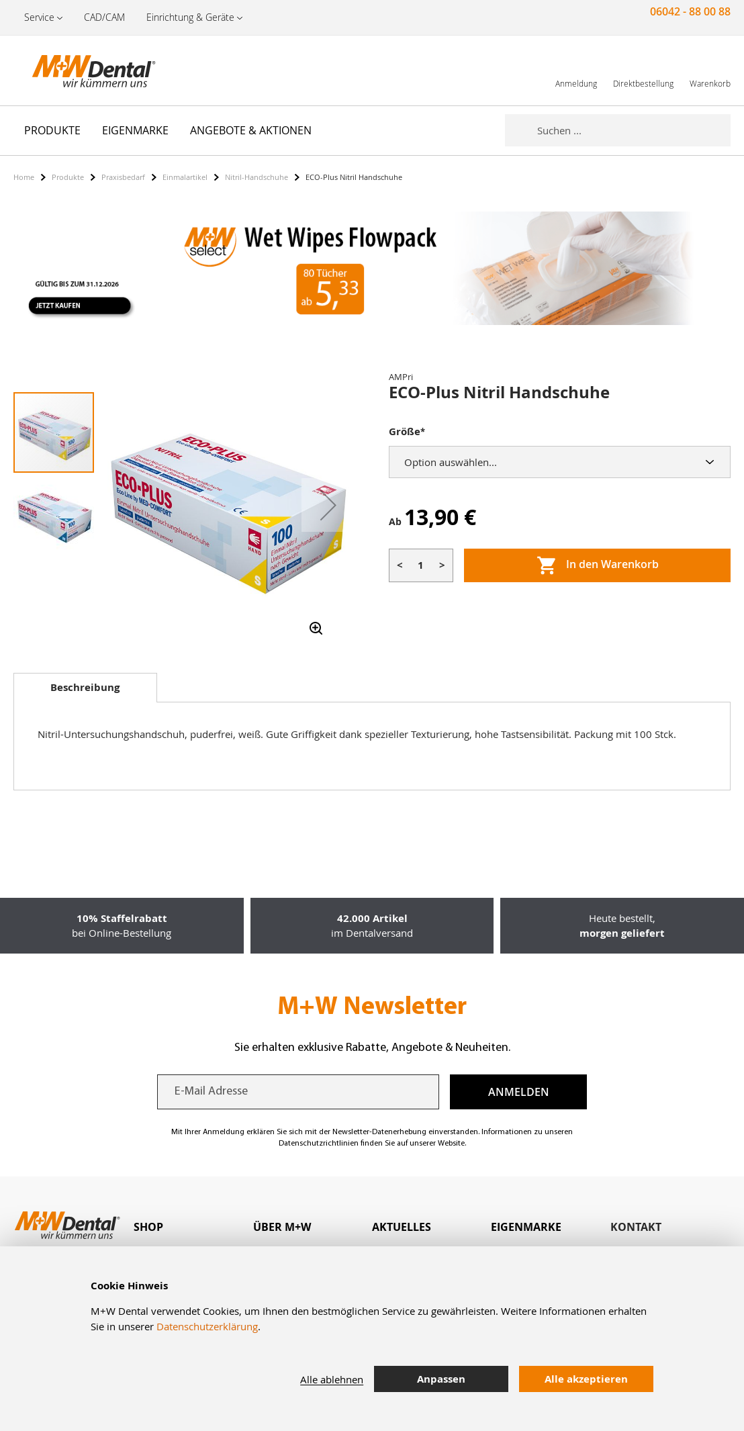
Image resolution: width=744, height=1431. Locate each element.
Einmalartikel (184, 177)
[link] (576, 70)
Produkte (68, 177)
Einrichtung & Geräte (190, 17)
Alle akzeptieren (586, 1379)
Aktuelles (401, 1226)
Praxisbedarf (123, 177)
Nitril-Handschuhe (256, 177)
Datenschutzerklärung (207, 1326)
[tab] (85, 687)
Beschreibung (85, 687)
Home (23, 177)
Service (39, 17)
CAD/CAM (104, 17)
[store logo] (80, 70)
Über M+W (282, 1226)
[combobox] (634, 130)
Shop (148, 1226)
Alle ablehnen (331, 1379)
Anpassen (441, 1379)
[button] (328, 505)
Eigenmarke (526, 1226)
